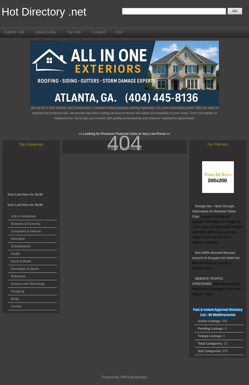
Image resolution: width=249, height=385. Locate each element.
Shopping (17, 291)
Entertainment (21, 246)
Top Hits (74, 32)
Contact (98, 32)
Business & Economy (25, 224)
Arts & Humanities (23, 216)
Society (16, 306)
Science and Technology (28, 284)
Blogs (15, 299)
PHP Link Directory (134, 377)
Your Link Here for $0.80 (25, 194)
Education (18, 239)
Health (15, 254)
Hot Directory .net (44, 12)
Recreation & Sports (25, 269)
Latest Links (45, 32)
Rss (119, 32)
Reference (18, 276)
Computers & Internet (26, 231)
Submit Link (14, 32)
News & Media (21, 261)
